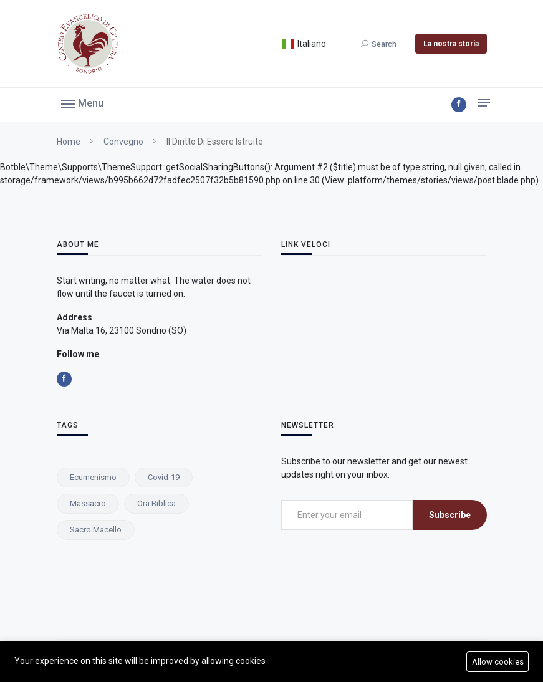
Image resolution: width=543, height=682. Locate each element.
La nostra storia (451, 43)
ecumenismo (93, 477)
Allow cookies (498, 661)
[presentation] (376, 564)
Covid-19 (164, 477)
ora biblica (156, 503)
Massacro (88, 503)
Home (68, 141)
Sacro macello (96, 529)
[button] (82, 103)
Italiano (303, 44)
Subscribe (450, 515)
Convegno (123, 141)
